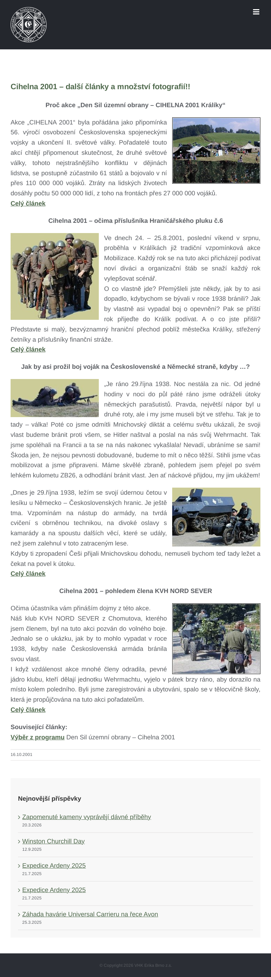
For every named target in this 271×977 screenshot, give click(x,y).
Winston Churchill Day (53, 841)
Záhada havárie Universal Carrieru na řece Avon (90, 914)
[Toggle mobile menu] (256, 12)
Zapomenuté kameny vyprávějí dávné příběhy (86, 816)
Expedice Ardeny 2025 (54, 865)
